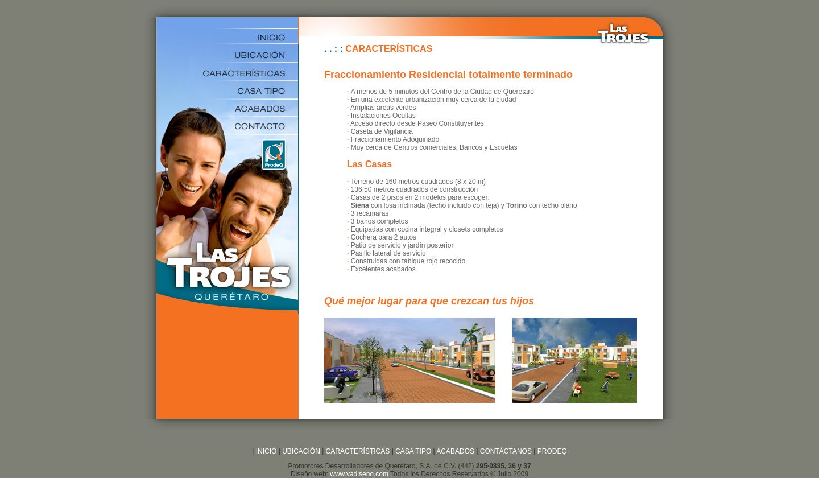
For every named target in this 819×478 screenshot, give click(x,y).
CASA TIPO (413, 451)
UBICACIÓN (301, 451)
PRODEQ (552, 451)
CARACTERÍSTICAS (357, 451)
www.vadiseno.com (359, 474)
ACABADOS (455, 451)
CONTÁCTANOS (506, 451)
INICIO (265, 451)
